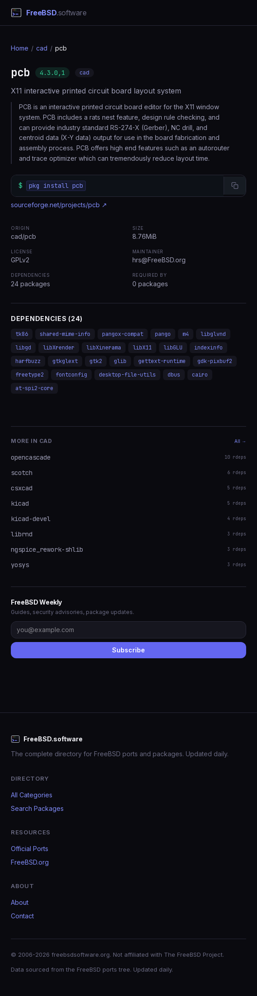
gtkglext (65, 361)
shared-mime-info (65, 334)
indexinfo (208, 347)
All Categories (31, 795)
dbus (174, 374)
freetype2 (29, 374)
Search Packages (37, 808)
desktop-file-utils (127, 374)
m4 (185, 334)
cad (41, 48)
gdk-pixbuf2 (214, 361)
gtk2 (95, 361)
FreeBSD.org (30, 862)
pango (163, 334)
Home (19, 48)
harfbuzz (28, 361)
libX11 (142, 347)
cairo (200, 374)
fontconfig (71, 374)
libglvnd (213, 334)
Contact (22, 916)
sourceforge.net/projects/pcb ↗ (59, 205)
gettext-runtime (162, 361)
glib (120, 361)
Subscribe (128, 650)
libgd (23, 347)
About (19, 902)
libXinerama (103, 347)
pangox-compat (122, 334)
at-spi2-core (34, 388)
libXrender (59, 347)
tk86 (21, 334)
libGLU (173, 347)
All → (240, 441)
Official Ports (29, 848)
